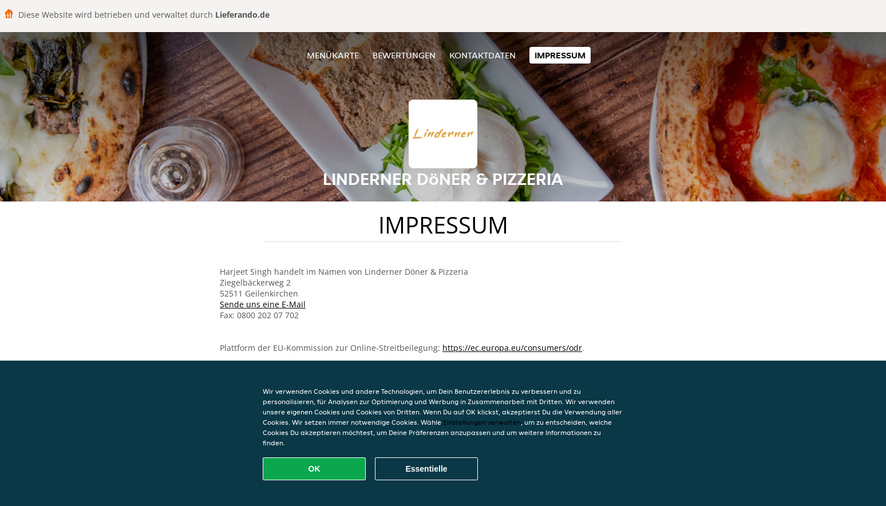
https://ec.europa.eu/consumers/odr (512, 347)
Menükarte (333, 55)
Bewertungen (404, 55)
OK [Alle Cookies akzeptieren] (314, 468)
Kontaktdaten (482, 55)
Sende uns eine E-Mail (263, 304)
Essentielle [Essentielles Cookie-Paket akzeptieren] (426, 468)
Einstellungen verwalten (482, 422)
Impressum (560, 55)
